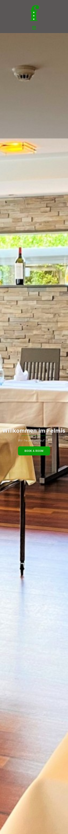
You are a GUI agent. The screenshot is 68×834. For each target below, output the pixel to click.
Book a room (34, 450)
